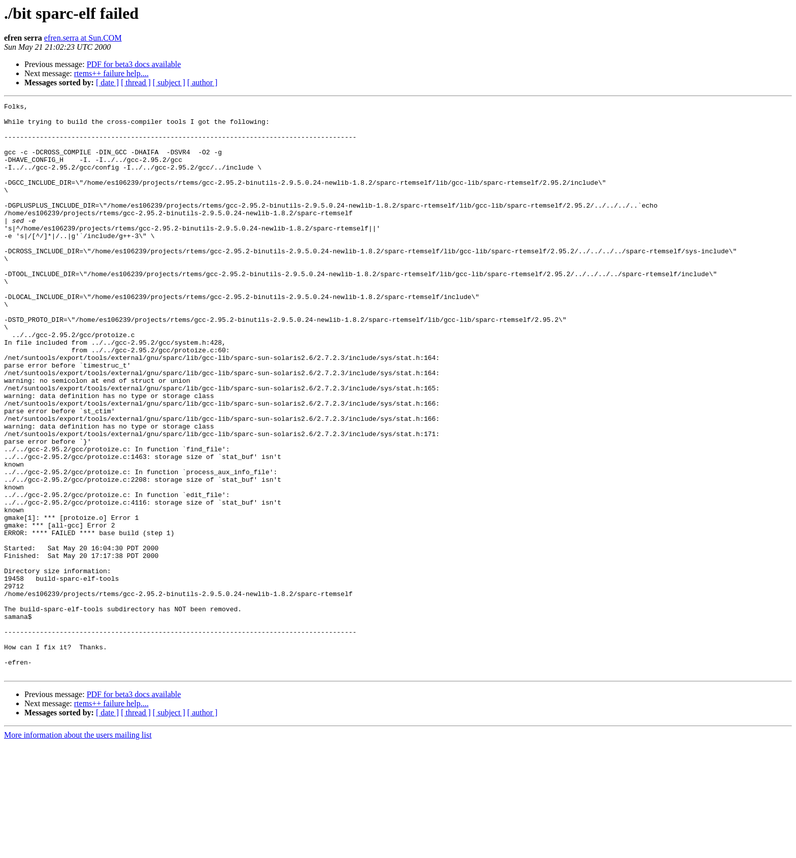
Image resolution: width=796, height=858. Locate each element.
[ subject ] (169, 82)
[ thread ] (136, 82)
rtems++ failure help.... (111, 73)
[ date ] (107, 82)
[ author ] (202, 82)
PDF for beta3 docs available (134, 64)
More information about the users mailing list (78, 849)
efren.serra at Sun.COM (83, 38)
